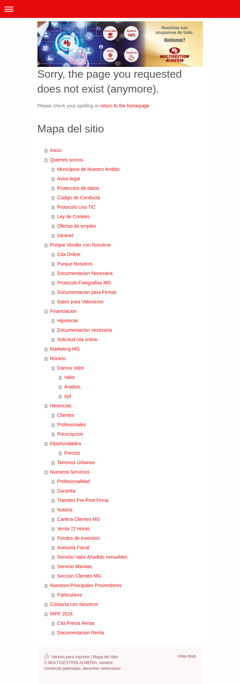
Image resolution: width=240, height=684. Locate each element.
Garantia (66, 490)
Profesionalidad (73, 481)
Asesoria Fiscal (73, 547)
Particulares (69, 595)
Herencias (60, 405)
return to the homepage (125, 105)
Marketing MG (65, 349)
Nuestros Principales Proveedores (86, 585)
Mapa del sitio (105, 657)
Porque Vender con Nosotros (80, 245)
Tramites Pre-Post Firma (82, 500)
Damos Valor (70, 368)
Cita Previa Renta (75, 623)
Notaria (64, 509)
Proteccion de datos (78, 188)
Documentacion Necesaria (84, 273)
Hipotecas (67, 320)
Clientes (65, 415)
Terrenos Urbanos (76, 462)
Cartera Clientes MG (78, 519)
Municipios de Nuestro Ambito (88, 169)
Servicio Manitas (74, 566)
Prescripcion (70, 434)
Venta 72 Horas (73, 528)
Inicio (55, 150)
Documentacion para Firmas (86, 292)
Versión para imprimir (67, 657)
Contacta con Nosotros (74, 604)
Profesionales (71, 424)
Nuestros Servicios (69, 472)
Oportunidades (65, 443)
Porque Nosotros (74, 264)
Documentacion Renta (80, 632)
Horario (57, 358)
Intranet (65, 235)
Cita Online (68, 254)
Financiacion (63, 311)
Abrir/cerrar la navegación (120, 9)
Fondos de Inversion (78, 538)
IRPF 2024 (61, 613)
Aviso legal (68, 178)
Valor (69, 377)
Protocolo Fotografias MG (84, 282)
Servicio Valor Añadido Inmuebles (92, 557)
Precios (72, 453)
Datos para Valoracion (80, 301)
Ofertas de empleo (76, 226)
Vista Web (187, 656)
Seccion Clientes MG (79, 576)
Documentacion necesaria (84, 330)
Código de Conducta (78, 197)
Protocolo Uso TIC (76, 207)
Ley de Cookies (73, 216)
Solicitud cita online (77, 339)
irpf (67, 396)
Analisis (72, 386)
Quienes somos (66, 159)
